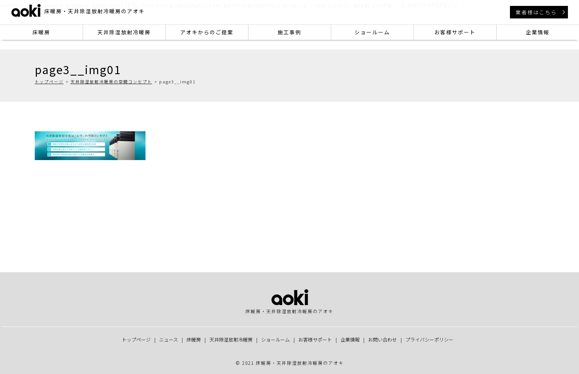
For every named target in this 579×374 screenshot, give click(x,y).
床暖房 (41, 32)
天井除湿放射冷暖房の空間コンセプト (111, 81)
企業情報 (537, 32)
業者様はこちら (536, 12)
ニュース (168, 339)
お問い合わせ (382, 339)
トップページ (49, 81)
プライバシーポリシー (429, 339)
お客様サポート (455, 32)
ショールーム (372, 32)
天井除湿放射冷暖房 (124, 32)
